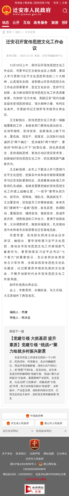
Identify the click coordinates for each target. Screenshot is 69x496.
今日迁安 (30, 32)
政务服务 (41, 23)
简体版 (18, 2)
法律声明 (35, 453)
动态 (5, 24)
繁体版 (28, 2)
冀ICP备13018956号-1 (23, 464)
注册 (64, 2)
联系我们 (21, 453)
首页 (9, 32)
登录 (56, 2)
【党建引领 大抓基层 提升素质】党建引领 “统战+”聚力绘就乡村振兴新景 (33, 345)
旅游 (54, 23)
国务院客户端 (42, 2)
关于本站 (7, 453)
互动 (26, 23)
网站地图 (49, 453)
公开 (16, 23)
